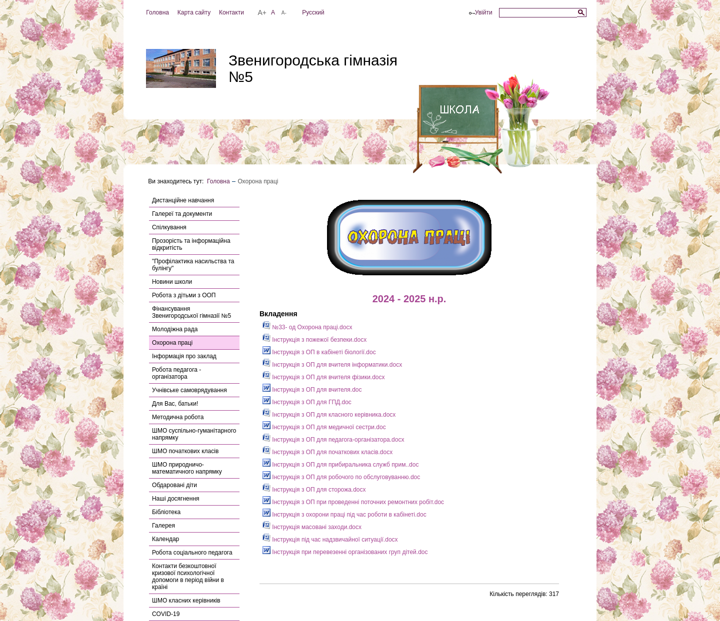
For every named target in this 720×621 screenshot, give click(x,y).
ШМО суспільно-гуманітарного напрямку (194, 434)
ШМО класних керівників (186, 600)
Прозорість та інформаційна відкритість (191, 244)
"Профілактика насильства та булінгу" (193, 265)
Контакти (231, 12)
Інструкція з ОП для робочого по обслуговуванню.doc (341, 477)
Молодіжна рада (175, 329)
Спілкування (169, 227)
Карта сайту (194, 12)
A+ (262, 12)
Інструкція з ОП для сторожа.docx (314, 489)
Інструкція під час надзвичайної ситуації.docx (330, 539)
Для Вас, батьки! (175, 403)
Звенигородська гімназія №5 (313, 68)
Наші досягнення (176, 498)
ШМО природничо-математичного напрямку (187, 468)
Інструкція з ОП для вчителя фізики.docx (323, 377)
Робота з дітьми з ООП (184, 295)
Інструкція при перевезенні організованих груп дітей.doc (345, 552)
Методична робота (178, 417)
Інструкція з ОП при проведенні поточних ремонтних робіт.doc (353, 502)
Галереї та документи (182, 213)
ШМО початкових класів (185, 451)
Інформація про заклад (184, 356)
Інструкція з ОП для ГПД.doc (307, 402)
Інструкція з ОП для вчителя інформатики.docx (332, 364)
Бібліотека (166, 512)
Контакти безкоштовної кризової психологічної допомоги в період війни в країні (188, 577)
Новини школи (172, 281)
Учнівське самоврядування (189, 390)
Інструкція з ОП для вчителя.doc (312, 389)
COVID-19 (166, 614)
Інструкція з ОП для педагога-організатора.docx (333, 439)
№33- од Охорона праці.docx (307, 327)
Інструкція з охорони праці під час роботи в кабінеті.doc (344, 514)
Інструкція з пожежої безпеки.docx (314, 339)
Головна (157, 12)
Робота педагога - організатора (176, 373)
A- (284, 12)
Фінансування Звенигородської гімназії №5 (191, 312)
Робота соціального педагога (192, 552)
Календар (165, 539)
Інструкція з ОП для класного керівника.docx (329, 414)
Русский (313, 12)
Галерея (163, 525)
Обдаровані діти (174, 485)
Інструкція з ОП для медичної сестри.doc (324, 427)
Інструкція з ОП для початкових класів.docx (327, 452)
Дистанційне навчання (183, 200)
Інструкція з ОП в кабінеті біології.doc (319, 352)
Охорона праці (172, 342)
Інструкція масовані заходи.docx (312, 527)
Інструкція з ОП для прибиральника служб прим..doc (340, 464)
